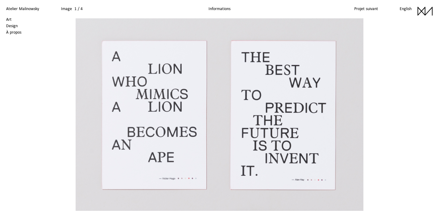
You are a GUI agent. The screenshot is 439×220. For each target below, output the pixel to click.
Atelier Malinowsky (22, 8)
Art (9, 19)
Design (12, 25)
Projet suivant (366, 8)
